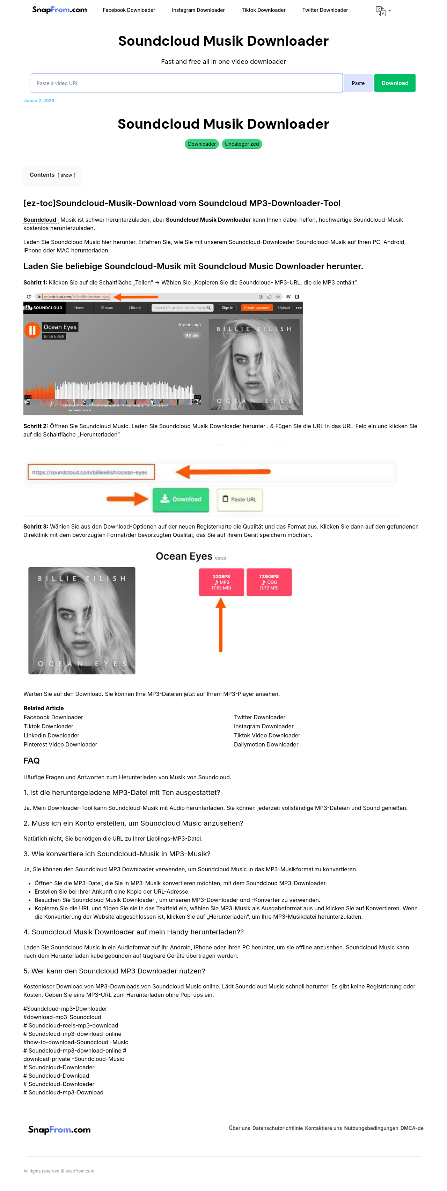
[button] (384, 11)
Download (395, 82)
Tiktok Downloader (48, 726)
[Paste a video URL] (187, 83)
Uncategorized (242, 144)
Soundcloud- (256, 282)
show (66, 175)
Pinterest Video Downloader (60, 744)
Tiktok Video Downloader (267, 735)
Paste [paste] (358, 83)
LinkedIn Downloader (51, 735)
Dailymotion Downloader (266, 744)
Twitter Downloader (260, 717)
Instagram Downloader (264, 726)
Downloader (202, 144)
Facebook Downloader (53, 717)
